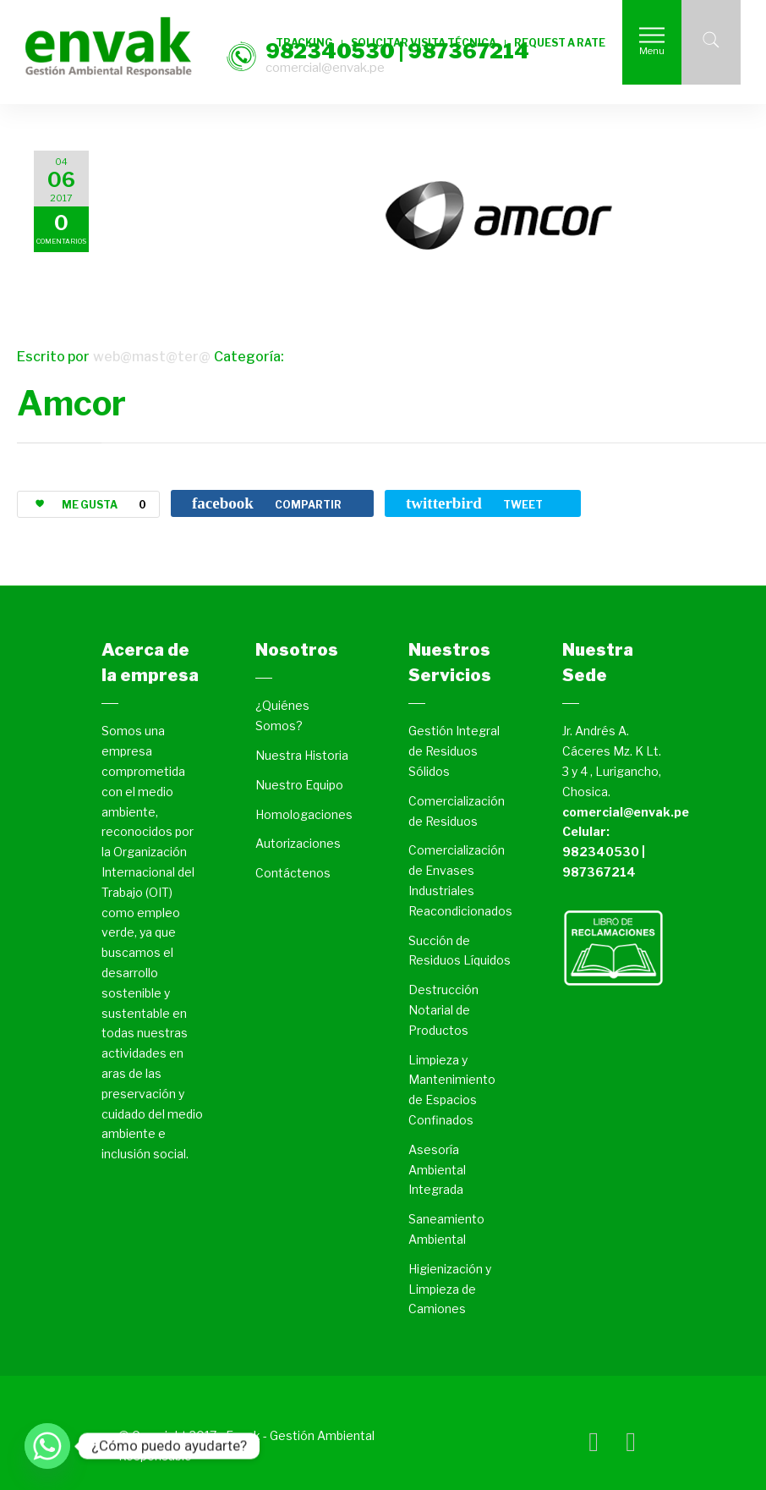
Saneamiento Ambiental (446, 1229)
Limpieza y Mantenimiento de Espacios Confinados (451, 1090)
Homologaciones (304, 814)
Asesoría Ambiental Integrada (437, 1169)
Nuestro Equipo (299, 785)
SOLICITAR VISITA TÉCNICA (423, 42)
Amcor (71, 403)
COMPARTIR (267, 503)
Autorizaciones (298, 843)
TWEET (474, 503)
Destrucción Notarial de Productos (443, 1009)
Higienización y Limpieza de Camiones (449, 1289)
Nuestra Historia (301, 755)
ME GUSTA (84, 504)
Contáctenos (293, 873)
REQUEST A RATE (559, 42)
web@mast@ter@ (152, 357)
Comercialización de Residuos (456, 811)
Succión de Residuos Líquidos (459, 950)
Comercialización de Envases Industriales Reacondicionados (460, 880)
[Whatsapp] (47, 1446)
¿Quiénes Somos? (282, 715)
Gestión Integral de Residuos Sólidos (454, 750)
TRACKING (304, 42)
